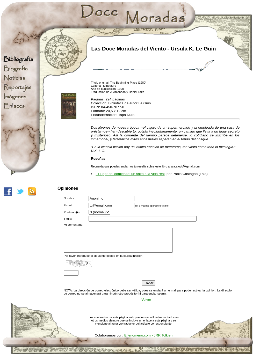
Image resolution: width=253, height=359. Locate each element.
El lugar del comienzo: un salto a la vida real (130, 174)
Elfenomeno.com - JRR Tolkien (148, 340)
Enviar (149, 288)
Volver (146, 304)
